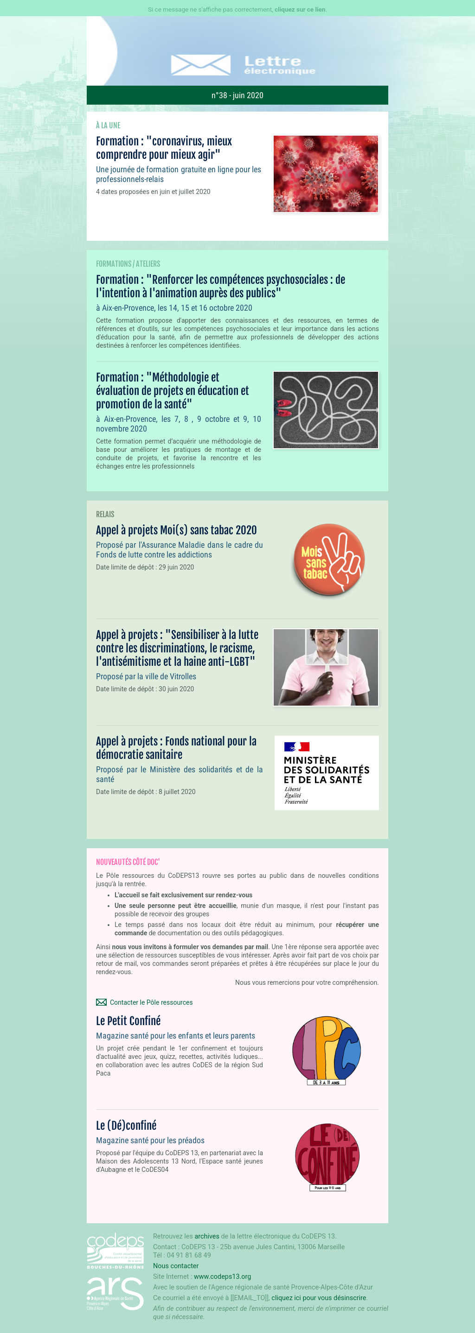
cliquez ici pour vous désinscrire (318, 1298)
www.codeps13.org (222, 1277)
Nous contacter (176, 1266)
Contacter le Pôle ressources (151, 1002)
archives (206, 1236)
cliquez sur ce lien (300, 9)
